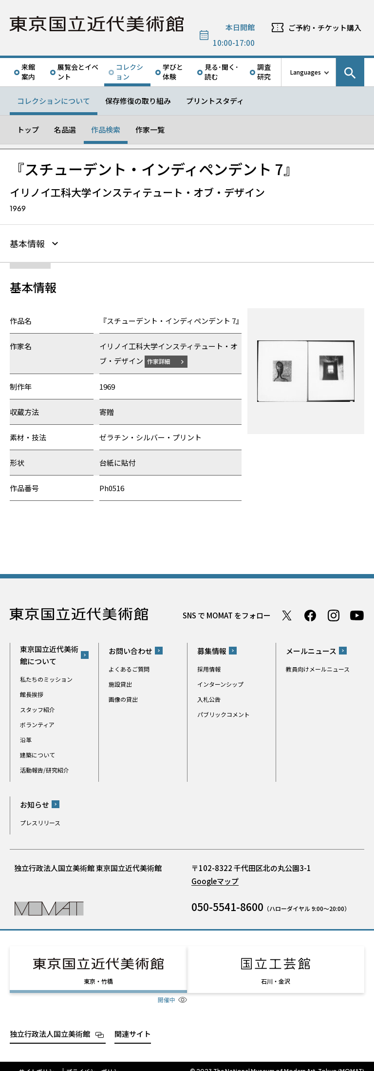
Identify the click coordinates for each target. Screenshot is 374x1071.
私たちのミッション (46, 678)
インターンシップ (220, 682)
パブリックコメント (223, 713)
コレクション (129, 71)
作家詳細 (164, 360)
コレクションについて (53, 101)
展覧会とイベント (77, 71)
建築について (37, 753)
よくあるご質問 (129, 667)
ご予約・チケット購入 (324, 27)
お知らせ (34, 803)
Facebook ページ (310, 614)
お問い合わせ (130, 649)
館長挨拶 (31, 693)
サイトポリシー (39, 1061)
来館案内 (28, 71)
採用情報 (209, 667)
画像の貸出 (123, 698)
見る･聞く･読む (222, 71)
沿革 (26, 738)
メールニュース (311, 649)
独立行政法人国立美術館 (50, 1023)
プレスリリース (40, 821)
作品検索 (105, 129)
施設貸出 (120, 682)
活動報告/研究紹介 (44, 768)
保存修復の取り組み (138, 101)
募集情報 (211, 649)
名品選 (65, 129)
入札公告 (209, 698)
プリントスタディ (215, 101)
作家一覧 (150, 129)
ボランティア (37, 723)
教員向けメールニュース (318, 667)
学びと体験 (173, 71)
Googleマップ (215, 879)
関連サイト (132, 1023)
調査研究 (264, 71)
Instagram (333, 614)
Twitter (287, 614)
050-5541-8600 (227, 905)
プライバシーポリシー (95, 1061)
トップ (28, 129)
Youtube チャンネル (357, 614)
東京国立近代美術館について (49, 653)
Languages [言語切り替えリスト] (305, 72)
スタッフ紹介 (37, 708)
